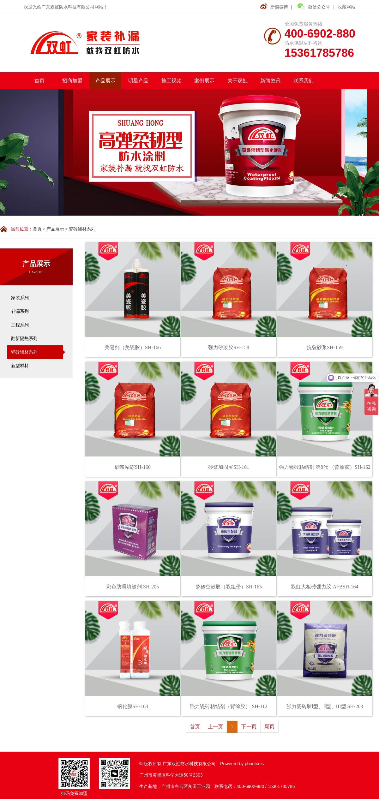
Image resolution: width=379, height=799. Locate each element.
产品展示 (55, 229)
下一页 (248, 726)
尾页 (269, 726)
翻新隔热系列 (24, 338)
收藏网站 (346, 6)
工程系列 (20, 325)
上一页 (215, 726)
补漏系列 (20, 311)
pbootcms (254, 763)
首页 (37, 229)
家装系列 (20, 297)
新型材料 (20, 365)
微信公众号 (312, 6)
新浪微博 (279, 6)
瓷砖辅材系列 (82, 229)
